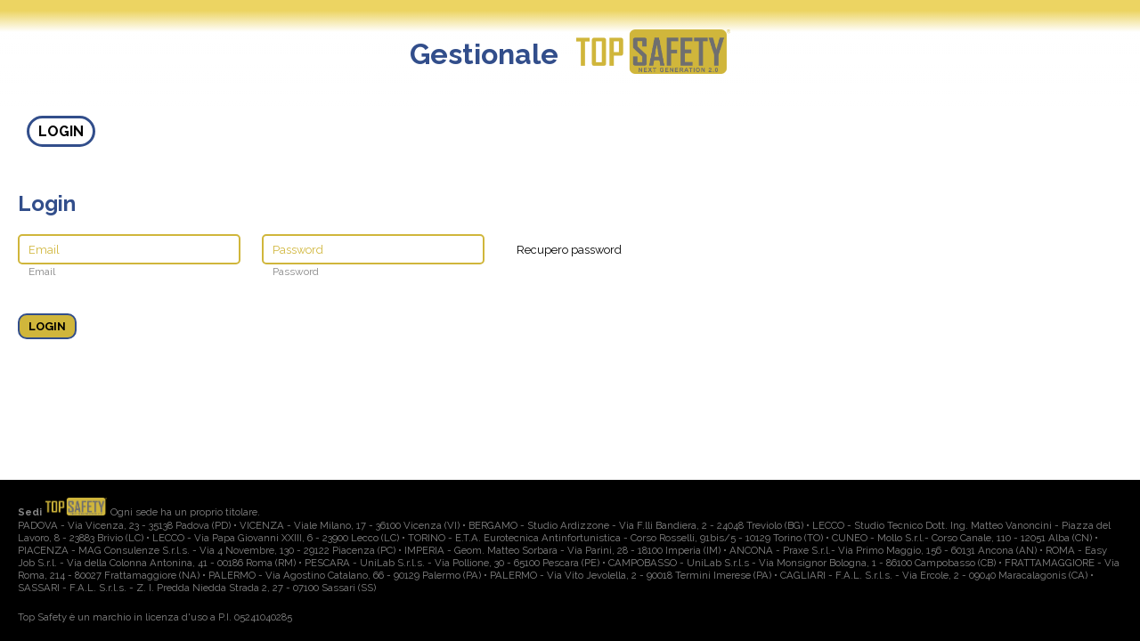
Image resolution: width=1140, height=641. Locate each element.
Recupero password (569, 249)
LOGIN (61, 131)
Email (41, 271)
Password (296, 271)
